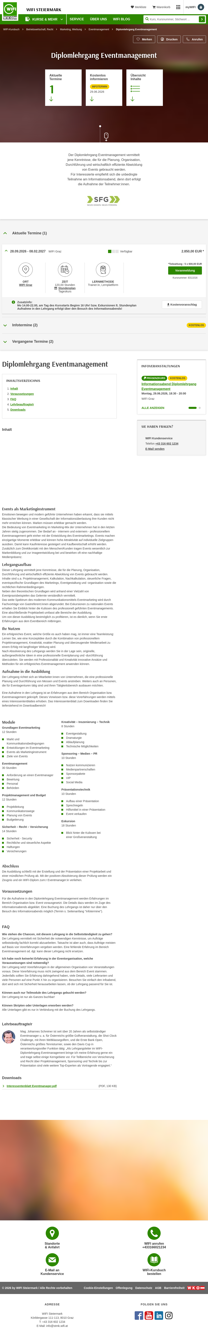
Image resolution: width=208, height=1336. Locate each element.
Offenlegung (124, 1288)
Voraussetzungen (22, 393)
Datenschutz (143, 1288)
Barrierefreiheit (174, 1288)
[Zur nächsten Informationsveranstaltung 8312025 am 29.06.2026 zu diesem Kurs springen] (104, 87)
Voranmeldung (188, 269)
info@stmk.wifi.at (57, 1325)
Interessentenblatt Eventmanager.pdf (32, 1086)
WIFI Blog (121, 19)
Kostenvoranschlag (182, 304)
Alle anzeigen (153, 407)
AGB (158, 1288)
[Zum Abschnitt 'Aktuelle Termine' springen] (63, 87)
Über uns (98, 19)
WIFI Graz (25, 285)
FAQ (13, 399)
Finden (202, 19)
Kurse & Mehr (41, 19)
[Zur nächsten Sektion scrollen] (104, 134)
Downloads (18, 409)
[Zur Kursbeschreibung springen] (144, 87)
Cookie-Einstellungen (98, 1288)
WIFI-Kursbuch (11, 29)
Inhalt (14, 388)
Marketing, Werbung (71, 29)
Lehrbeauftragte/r (22, 404)
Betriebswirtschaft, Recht (39, 29)
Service (77, 19)
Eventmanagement (99, 29)
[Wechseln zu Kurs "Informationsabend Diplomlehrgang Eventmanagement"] (192, 408)
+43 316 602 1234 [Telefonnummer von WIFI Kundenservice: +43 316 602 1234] (166, 443)
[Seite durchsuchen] (174, 19)
